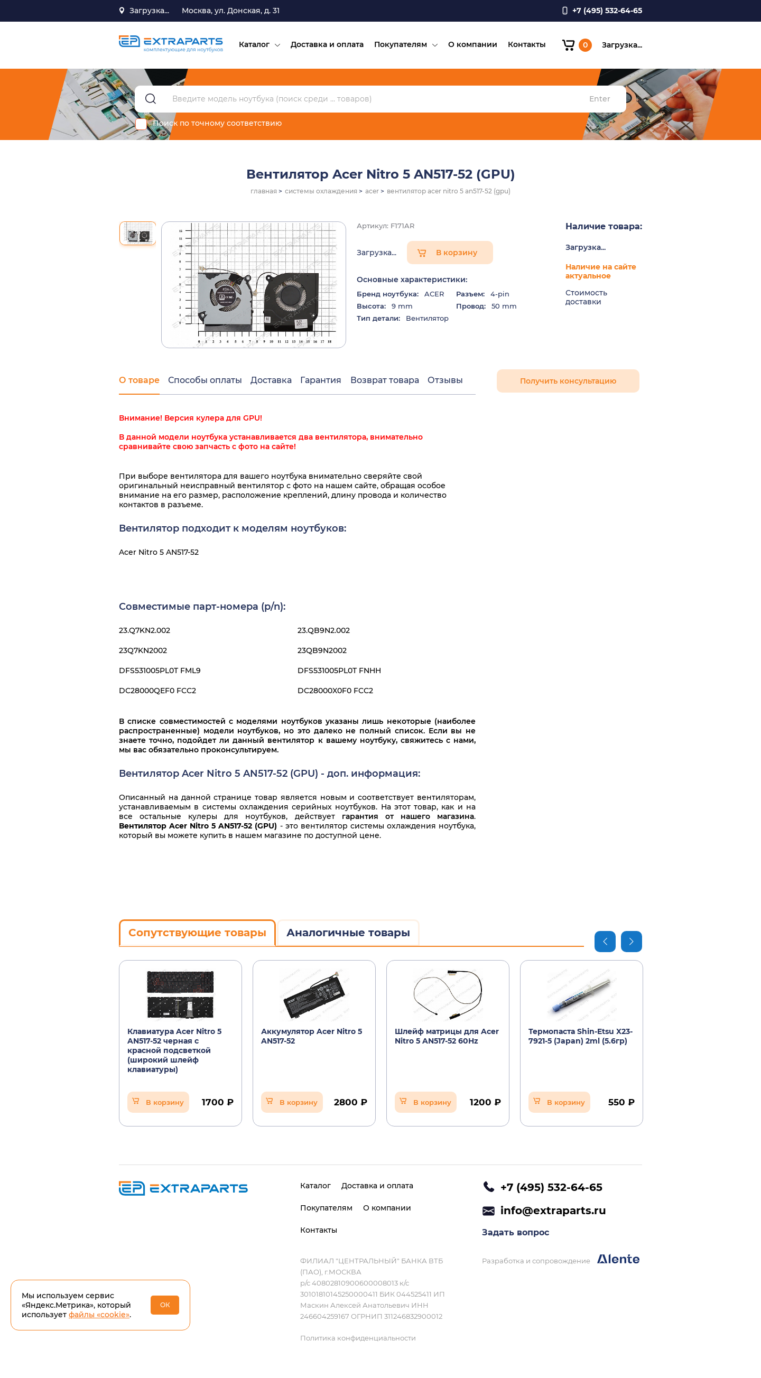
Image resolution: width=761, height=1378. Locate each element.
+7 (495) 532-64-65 (551, 1187)
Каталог (253, 45)
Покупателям (400, 45)
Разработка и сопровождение (560, 1260)
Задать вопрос (515, 1233)
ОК (165, 1305)
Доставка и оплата (326, 45)
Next (631, 942)
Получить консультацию (568, 382)
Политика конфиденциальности (358, 1338)
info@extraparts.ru (553, 1211)
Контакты (526, 45)
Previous (605, 942)
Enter (599, 100)
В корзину (456, 254)
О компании (472, 45)
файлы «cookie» (99, 1314)
